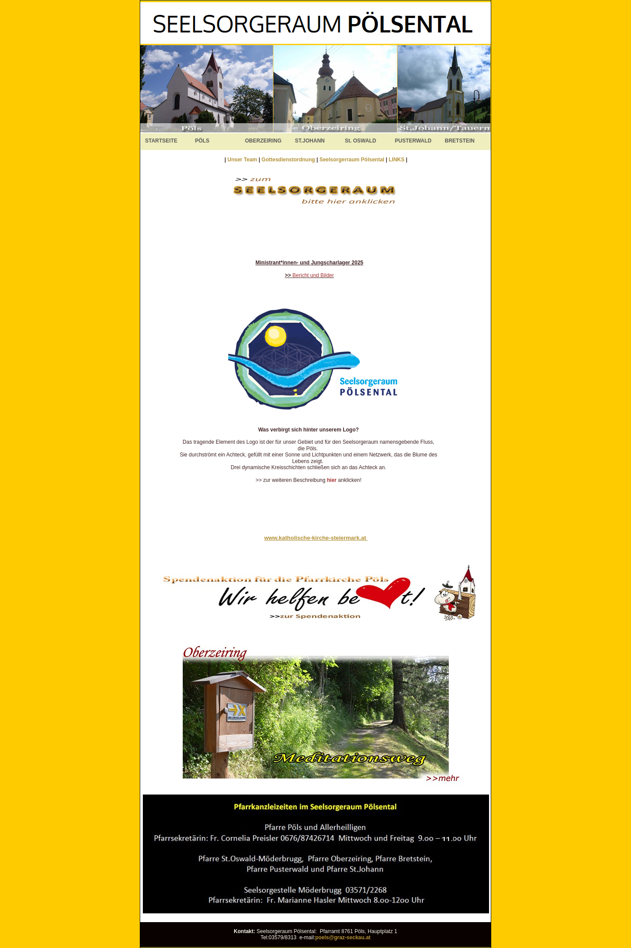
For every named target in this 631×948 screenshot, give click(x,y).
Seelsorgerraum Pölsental (351, 160)
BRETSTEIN (460, 141)
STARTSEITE (161, 141)
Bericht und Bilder (313, 275)
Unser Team (242, 160)
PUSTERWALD (413, 141)
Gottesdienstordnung (289, 160)
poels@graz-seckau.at (342, 937)
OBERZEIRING (263, 141)
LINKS (397, 160)
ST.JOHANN (310, 141)
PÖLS (202, 141)
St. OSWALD (360, 141)
